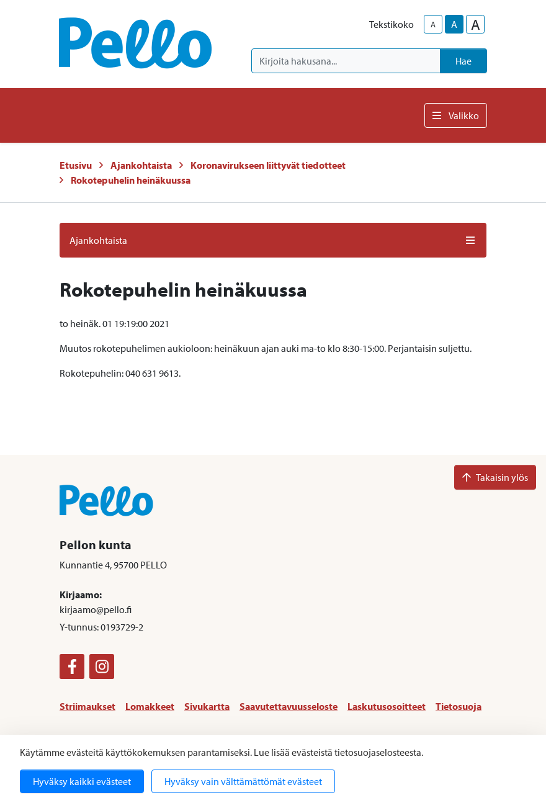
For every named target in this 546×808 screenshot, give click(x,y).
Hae (463, 61)
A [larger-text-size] (475, 24)
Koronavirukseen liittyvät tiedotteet (268, 165)
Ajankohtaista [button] (273, 240)
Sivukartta (207, 706)
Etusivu (76, 165)
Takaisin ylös (495, 477)
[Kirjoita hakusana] (346, 60)
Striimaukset (87, 706)
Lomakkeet (149, 706)
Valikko (455, 115)
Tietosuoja (458, 706)
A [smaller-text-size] (433, 24)
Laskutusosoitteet (386, 706)
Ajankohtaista (141, 165)
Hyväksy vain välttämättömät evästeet (243, 781)
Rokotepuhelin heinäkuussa (130, 180)
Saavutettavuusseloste (288, 706)
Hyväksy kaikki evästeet (82, 781)
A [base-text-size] (454, 24)
